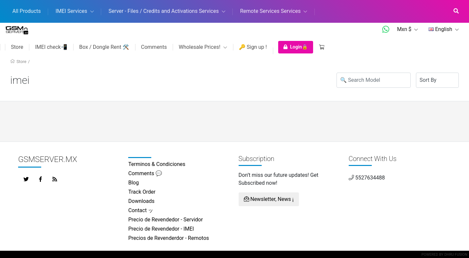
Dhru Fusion (455, 254)
